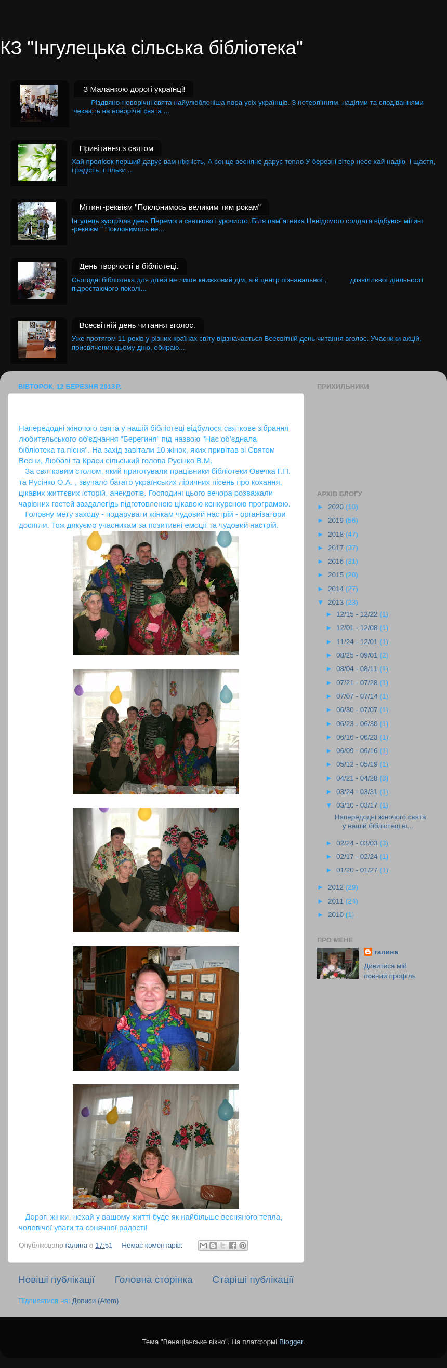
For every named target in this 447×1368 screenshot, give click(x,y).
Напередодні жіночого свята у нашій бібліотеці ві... (380, 821)
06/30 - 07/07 (357, 710)
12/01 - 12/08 (357, 628)
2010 (337, 915)
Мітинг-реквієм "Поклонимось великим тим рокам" (170, 206)
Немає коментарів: (153, 1245)
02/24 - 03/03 (357, 843)
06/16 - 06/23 (357, 737)
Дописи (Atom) (95, 1301)
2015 (337, 575)
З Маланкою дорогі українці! (134, 89)
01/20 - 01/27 (357, 870)
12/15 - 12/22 (357, 614)
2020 (337, 507)
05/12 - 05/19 (357, 764)
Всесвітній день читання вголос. (137, 325)
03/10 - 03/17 (357, 805)
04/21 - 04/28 (357, 778)
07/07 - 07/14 (357, 696)
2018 (337, 534)
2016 (337, 561)
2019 (337, 520)
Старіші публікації (253, 1279)
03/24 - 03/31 (357, 792)
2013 (337, 602)
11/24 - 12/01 (357, 642)
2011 (337, 901)
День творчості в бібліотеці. (129, 266)
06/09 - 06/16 (357, 751)
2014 (337, 589)
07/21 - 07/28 (357, 683)
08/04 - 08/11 (357, 669)
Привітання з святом (117, 148)
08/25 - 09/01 (357, 655)
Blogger (291, 1342)
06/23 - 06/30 (357, 724)
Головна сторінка (154, 1279)
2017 (337, 548)
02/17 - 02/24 (357, 856)
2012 (337, 887)
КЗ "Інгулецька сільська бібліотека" (151, 48)
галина (386, 952)
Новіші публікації (56, 1279)
